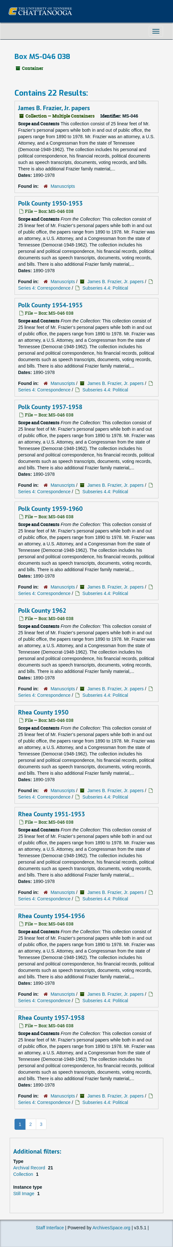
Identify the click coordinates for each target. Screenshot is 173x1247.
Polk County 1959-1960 (50, 508)
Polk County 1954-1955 (50, 305)
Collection (23, 1174)
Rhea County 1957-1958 (51, 1017)
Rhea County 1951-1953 (51, 814)
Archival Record (29, 1167)
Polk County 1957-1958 (50, 407)
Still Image (24, 1193)
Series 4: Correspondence (44, 288)
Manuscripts (63, 186)
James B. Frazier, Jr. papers (54, 108)
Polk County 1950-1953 (50, 203)
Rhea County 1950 (43, 712)
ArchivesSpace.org (111, 1227)
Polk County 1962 (42, 610)
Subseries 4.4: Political (105, 288)
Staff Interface (50, 1227)
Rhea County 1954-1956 (51, 916)
